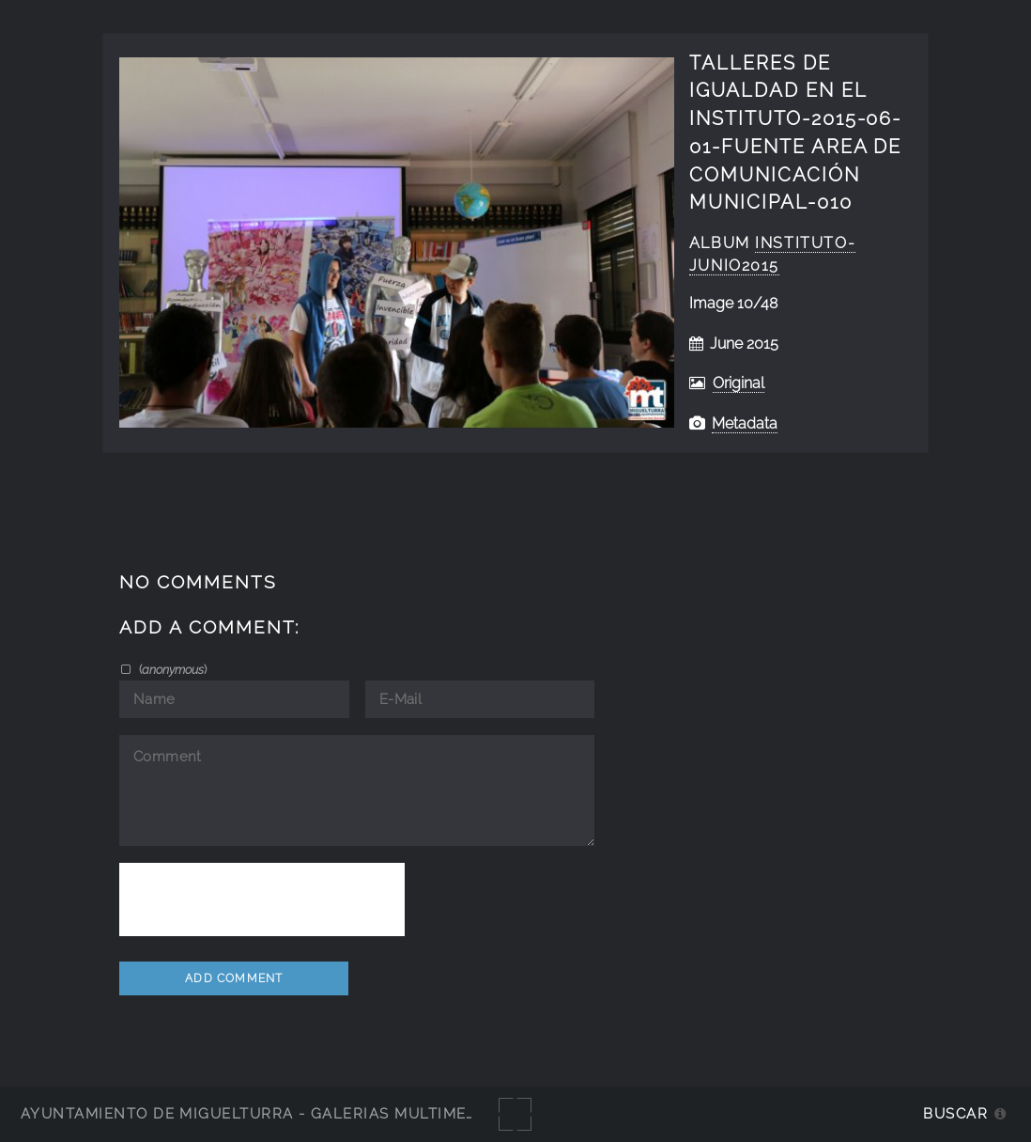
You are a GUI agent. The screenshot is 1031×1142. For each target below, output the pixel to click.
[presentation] (262, 899)
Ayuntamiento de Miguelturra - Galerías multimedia (257, 1113)
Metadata (744, 423)
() (171, 669)
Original (738, 383)
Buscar (955, 1113)
